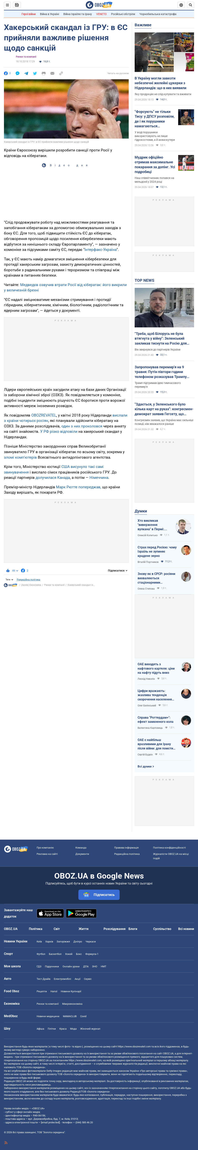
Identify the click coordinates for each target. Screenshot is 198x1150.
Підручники (52, 966)
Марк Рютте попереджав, (78, 487)
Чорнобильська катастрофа (157, 14)
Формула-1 (91, 954)
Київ (39, 941)
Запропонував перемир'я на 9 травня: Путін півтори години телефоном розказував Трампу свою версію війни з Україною (161, 372)
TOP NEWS (144, 280)
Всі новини (186, 929)
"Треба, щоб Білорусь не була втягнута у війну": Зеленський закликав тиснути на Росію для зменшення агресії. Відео (161, 339)
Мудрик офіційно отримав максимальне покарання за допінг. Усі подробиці (155, 164)
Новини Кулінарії (71, 991)
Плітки (52, 1028)
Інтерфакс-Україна (101, 249)
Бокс (79, 954)
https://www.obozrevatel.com (134, 1046)
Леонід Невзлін (146, 679)
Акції (77, 978)
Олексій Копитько (148, 535)
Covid (83, 1016)
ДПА (86, 966)
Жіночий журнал (90, 1028)
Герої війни (29, 14)
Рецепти (42, 991)
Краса (63, 1028)
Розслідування (115, 929)
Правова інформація (126, 847)
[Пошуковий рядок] (190, 5)
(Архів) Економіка (31, 585)
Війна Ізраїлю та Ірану (77, 14)
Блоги (133, 929)
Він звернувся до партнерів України (157, 349)
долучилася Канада (53, 477)
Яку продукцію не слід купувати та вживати (163, 94)
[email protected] (50, 1122)
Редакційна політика (28, 579)
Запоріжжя (63, 941)
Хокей (68, 954)
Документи (82, 853)
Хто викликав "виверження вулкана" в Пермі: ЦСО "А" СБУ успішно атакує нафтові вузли (154, 525)
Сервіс (88, 978)
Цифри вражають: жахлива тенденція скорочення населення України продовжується (155, 695)
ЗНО (94, 966)
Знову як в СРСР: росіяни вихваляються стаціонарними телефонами (156, 578)
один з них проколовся (81, 426)
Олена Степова (146, 588)
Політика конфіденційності (169, 847)
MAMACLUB (70, 1016)
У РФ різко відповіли (58, 431)
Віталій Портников (148, 562)
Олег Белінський (147, 705)
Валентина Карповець (150, 728)
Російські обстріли (123, 14)
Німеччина (98, 477)
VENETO (101, 14)
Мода (73, 1028)
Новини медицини (48, 1016)
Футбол (41, 954)
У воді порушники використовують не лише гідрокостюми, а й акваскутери (155, 136)
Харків (49, 941)
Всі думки (145, 766)
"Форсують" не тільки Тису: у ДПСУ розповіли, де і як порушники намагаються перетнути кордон (154, 119)
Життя (84, 929)
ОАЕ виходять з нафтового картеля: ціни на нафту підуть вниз (156, 668)
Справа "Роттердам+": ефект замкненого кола (155, 720)
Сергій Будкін (145, 754)
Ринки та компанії (26, 56)
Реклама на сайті (47, 853)
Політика (35, 929)
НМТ (103, 966)
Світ (57, 929)
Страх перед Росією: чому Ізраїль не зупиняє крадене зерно (157, 551)
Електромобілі (62, 978)
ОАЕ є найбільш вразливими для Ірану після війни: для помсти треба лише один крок (155, 744)
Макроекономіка (72, 1003)
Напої (53, 991)
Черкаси (91, 941)
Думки (141, 511)
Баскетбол (55, 954)
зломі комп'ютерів (20, 457)
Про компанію (45, 847)
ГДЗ (39, 966)
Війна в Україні (49, 14)
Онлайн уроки (71, 966)
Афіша (40, 1028)
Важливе (143, 25)
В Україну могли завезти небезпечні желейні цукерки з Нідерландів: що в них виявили (160, 83)
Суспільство (162, 929)
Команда (80, 847)
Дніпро (77, 941)
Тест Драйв (43, 978)
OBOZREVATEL (43, 415)
